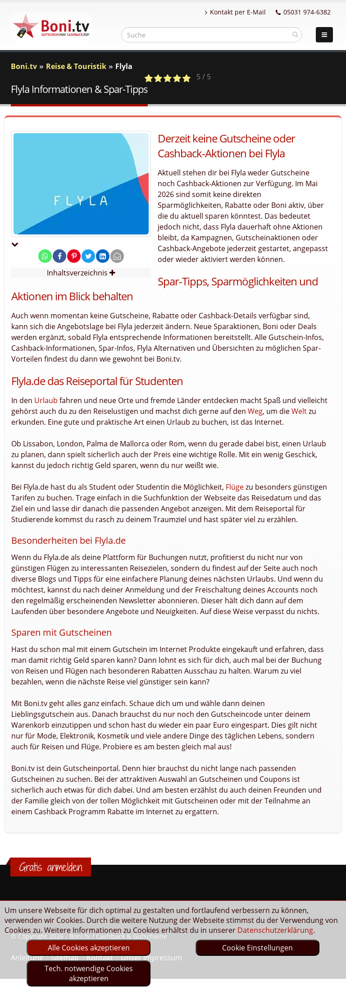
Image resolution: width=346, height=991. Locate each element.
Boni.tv (24, 66)
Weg (255, 411)
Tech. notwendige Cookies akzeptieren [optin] (89, 973)
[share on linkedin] (103, 256)
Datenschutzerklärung (275, 930)
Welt (299, 411)
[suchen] (295, 34)
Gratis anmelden (50, 867)
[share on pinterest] (74, 256)
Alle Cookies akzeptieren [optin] (89, 948)
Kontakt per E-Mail (235, 12)
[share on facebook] (59, 256)
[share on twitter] (88, 256)
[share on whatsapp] (45, 256)
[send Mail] (117, 256)
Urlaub (46, 400)
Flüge (235, 487)
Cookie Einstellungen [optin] (257, 948)
